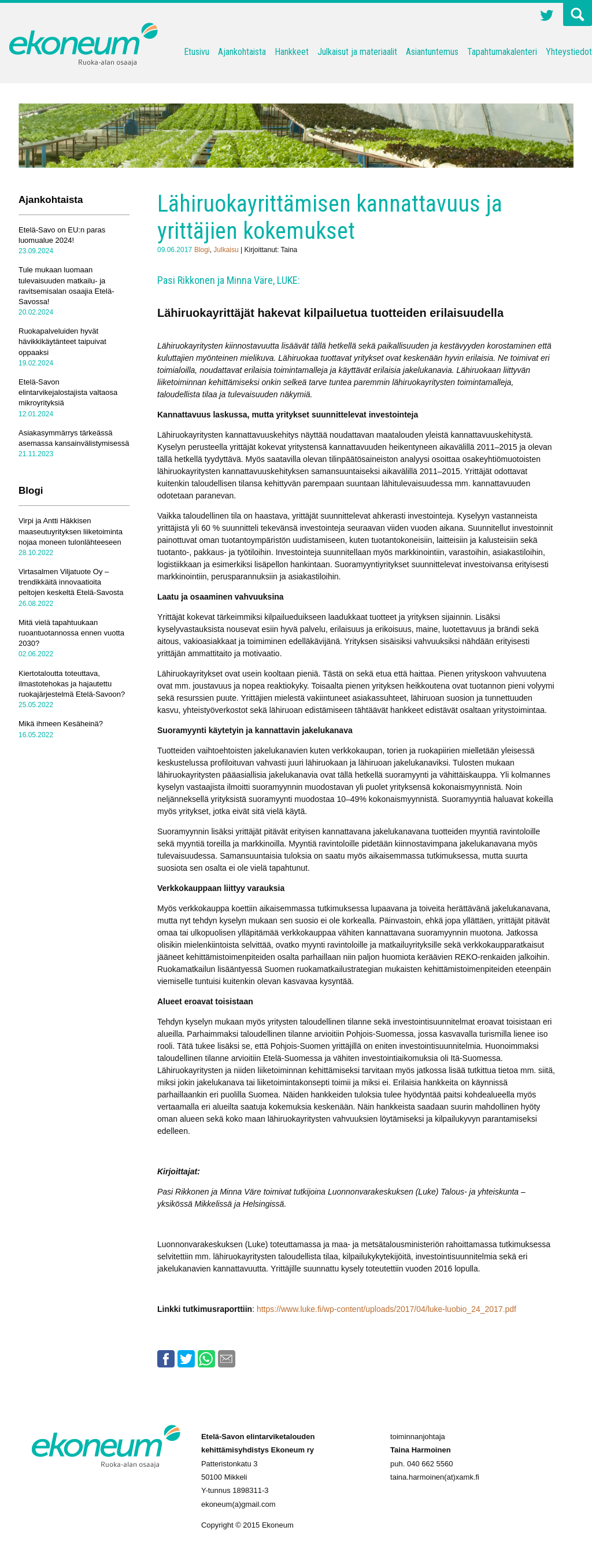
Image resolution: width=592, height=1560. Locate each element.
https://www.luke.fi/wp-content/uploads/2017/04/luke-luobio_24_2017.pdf (386, 1309)
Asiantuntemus (432, 51)
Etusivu (196, 51)
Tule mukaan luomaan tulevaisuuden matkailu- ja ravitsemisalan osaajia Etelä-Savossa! (66, 285)
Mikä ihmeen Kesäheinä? (60, 723)
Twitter (547, 17)
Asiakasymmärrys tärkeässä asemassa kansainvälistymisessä (73, 438)
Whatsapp (206, 1358)
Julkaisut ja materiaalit (357, 51)
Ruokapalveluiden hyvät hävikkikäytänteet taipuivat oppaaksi (62, 341)
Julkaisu (225, 250)
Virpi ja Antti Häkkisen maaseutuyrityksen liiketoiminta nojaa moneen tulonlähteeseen (70, 531)
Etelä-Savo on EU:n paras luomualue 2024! (61, 235)
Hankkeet (292, 51)
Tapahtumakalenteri (502, 51)
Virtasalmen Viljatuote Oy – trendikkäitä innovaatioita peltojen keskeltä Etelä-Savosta (70, 582)
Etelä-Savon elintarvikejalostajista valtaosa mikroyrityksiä (67, 392)
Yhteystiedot (569, 51)
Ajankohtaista (242, 51)
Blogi (202, 250)
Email (226, 1358)
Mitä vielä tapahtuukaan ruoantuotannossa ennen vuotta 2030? (71, 633)
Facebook (166, 1358)
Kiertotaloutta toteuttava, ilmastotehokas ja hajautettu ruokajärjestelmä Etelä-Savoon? (71, 683)
